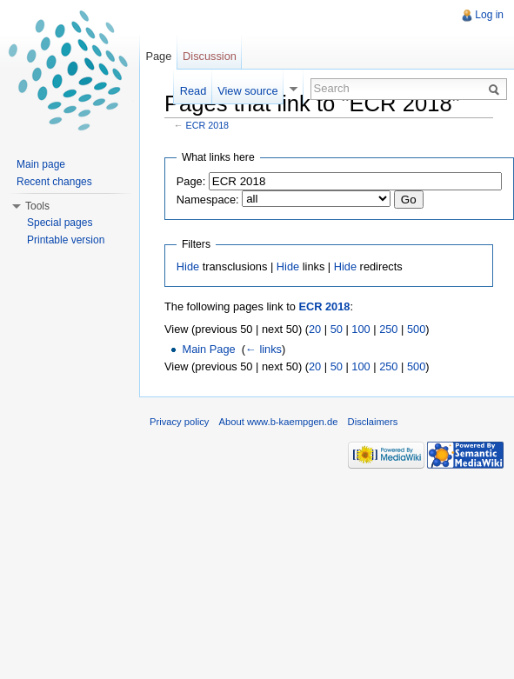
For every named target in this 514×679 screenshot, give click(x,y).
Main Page (208, 349)
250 (388, 329)
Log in (489, 15)
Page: (191, 181)
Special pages (59, 222)
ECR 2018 (208, 125)
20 (315, 329)
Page (158, 56)
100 (360, 329)
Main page (41, 164)
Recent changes (54, 182)
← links (263, 349)
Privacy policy (179, 421)
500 (416, 329)
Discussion (210, 56)
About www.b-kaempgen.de (278, 421)
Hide (188, 266)
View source (247, 90)
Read (193, 90)
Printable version (65, 240)
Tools (37, 206)
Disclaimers (373, 421)
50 (336, 329)
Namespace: (208, 199)
